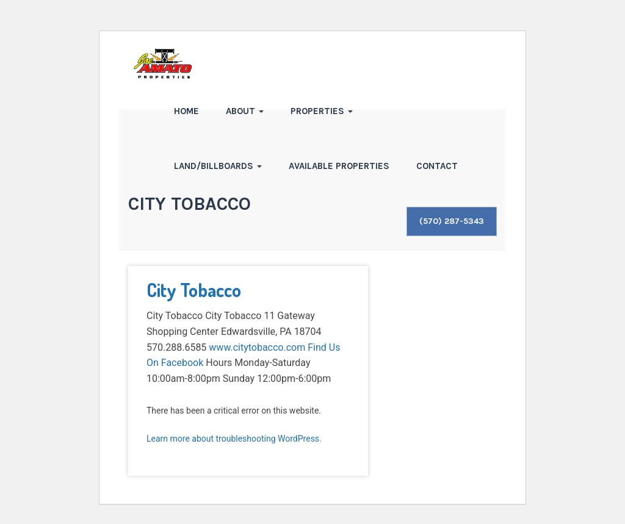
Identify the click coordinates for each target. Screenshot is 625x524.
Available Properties (339, 165)
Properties (322, 111)
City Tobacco (193, 289)
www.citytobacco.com (257, 347)
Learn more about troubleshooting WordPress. (234, 438)
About (245, 111)
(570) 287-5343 (451, 221)
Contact (437, 165)
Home (186, 111)
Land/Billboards (218, 165)
